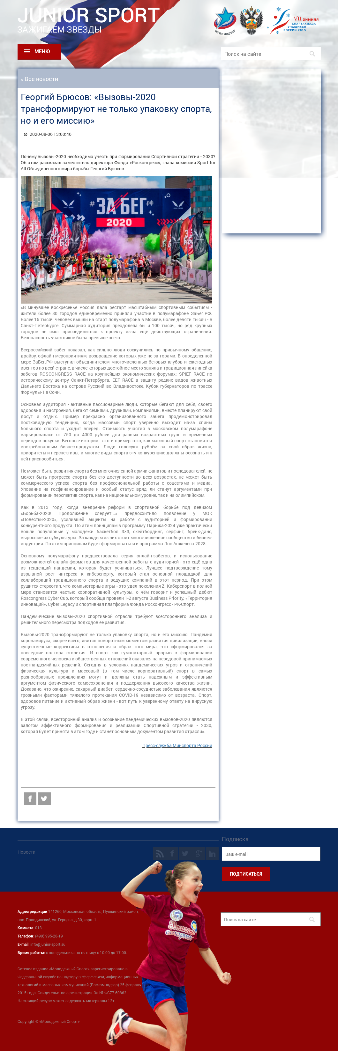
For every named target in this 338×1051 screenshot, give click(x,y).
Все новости (41, 79)
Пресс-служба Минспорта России (177, 745)
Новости (26, 852)
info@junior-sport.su (47, 944)
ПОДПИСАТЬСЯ (246, 874)
